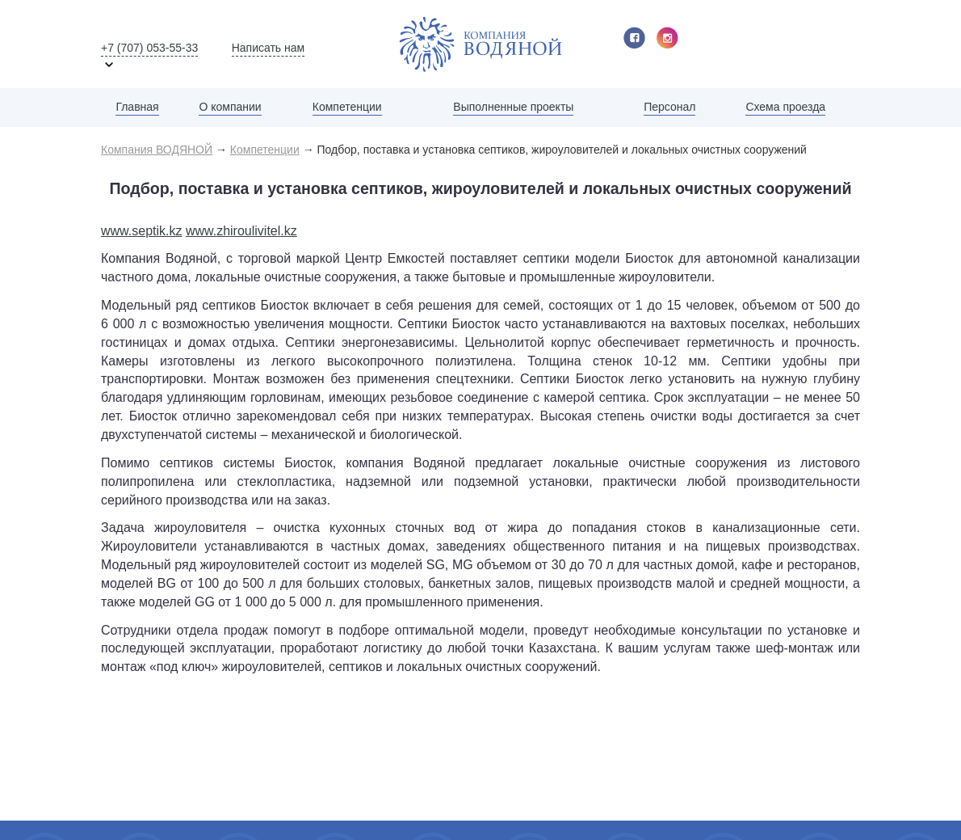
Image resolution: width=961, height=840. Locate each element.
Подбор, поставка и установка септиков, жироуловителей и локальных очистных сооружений (562, 149)
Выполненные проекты (513, 106)
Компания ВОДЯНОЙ (156, 149)
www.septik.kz (141, 231)
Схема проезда (785, 106)
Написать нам (268, 47)
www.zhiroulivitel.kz (241, 231)
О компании (230, 106)
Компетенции (347, 106)
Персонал (669, 106)
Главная (136, 106)
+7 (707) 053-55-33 (149, 47)
